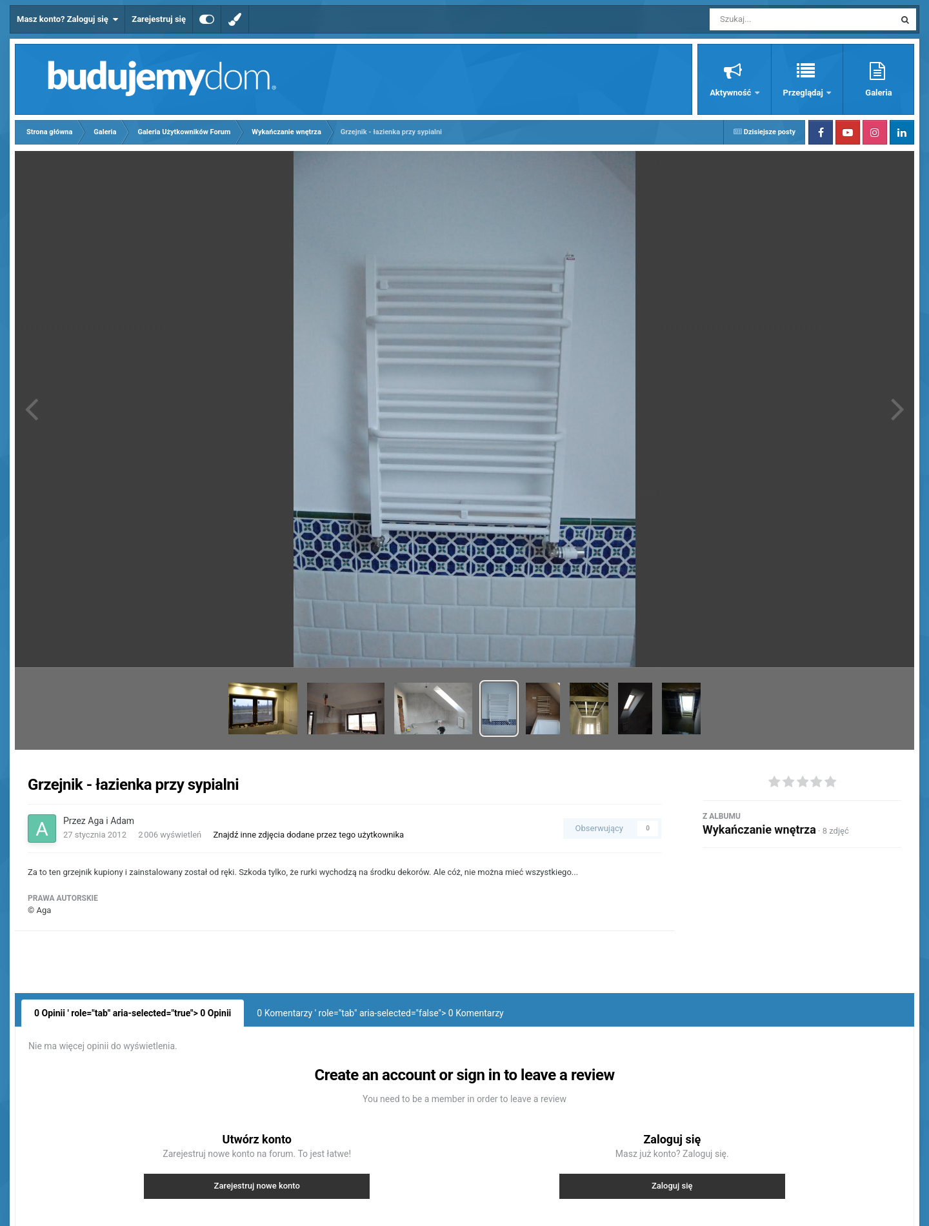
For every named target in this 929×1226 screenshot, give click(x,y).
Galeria (878, 92)
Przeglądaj (804, 92)
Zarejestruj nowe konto (257, 1186)
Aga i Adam (111, 821)
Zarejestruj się (159, 19)
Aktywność (731, 92)
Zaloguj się (672, 1186)
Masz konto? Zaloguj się (67, 19)
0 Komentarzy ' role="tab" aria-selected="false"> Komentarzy (380, 1013)
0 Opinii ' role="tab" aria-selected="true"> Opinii (132, 1013)
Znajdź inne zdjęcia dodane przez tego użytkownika (308, 834)
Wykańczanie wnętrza (759, 829)
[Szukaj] (773, 19)
